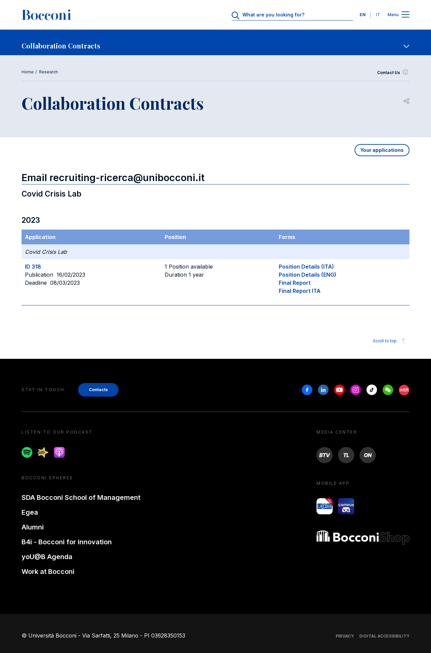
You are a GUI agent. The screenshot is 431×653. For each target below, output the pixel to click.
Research (48, 71)
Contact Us (393, 73)
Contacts (98, 389)
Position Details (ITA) (306, 266)
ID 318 (33, 266)
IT (378, 14)
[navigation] (215, 42)
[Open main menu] (405, 15)
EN (363, 14)
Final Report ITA (300, 290)
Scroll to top (390, 341)
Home (28, 71)
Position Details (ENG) (307, 274)
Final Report (294, 282)
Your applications (382, 150)
